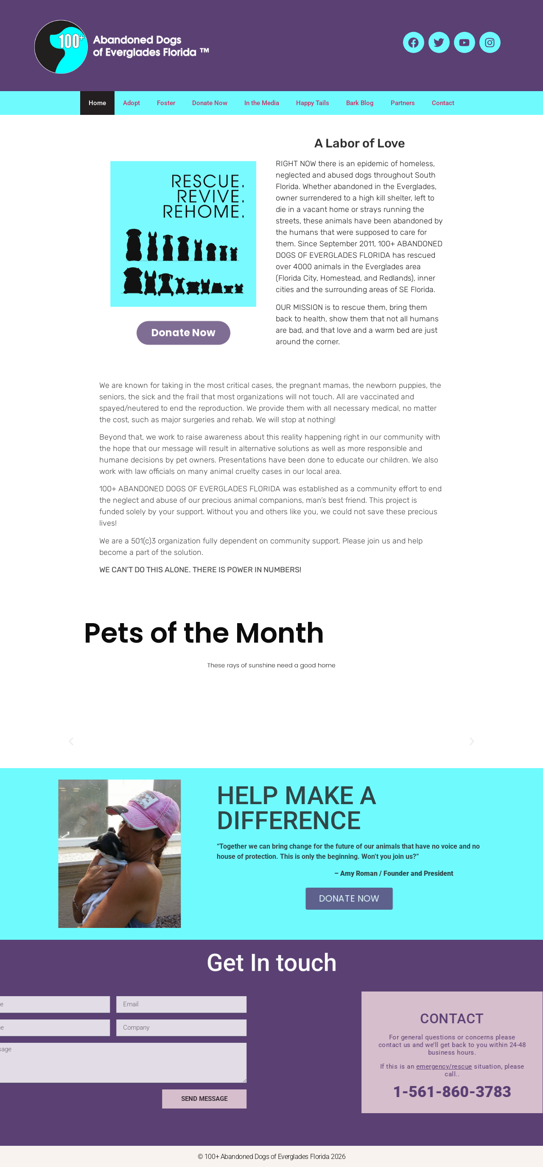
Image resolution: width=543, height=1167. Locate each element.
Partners (403, 103)
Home (97, 103)
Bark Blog (360, 103)
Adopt (131, 103)
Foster (166, 103)
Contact (443, 103)
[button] (71, 741)
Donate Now (209, 103)
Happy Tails (312, 103)
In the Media (261, 103)
